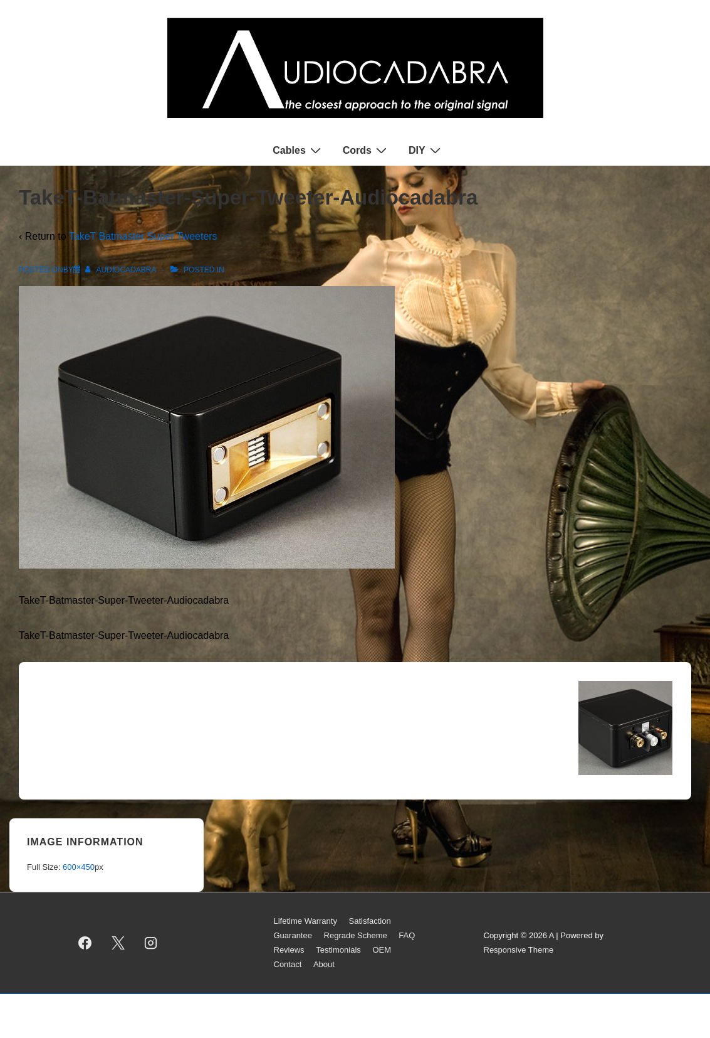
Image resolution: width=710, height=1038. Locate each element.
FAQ (407, 935)
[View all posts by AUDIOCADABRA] (121, 269)
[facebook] (85, 943)
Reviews (289, 950)
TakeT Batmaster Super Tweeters (143, 236)
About (324, 964)
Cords (366, 150)
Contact (288, 964)
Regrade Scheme (355, 935)
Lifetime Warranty (305, 921)
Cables (298, 150)
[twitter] (118, 943)
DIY (426, 150)
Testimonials (338, 950)
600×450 (79, 867)
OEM (381, 950)
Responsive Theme (519, 950)
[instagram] (151, 943)
